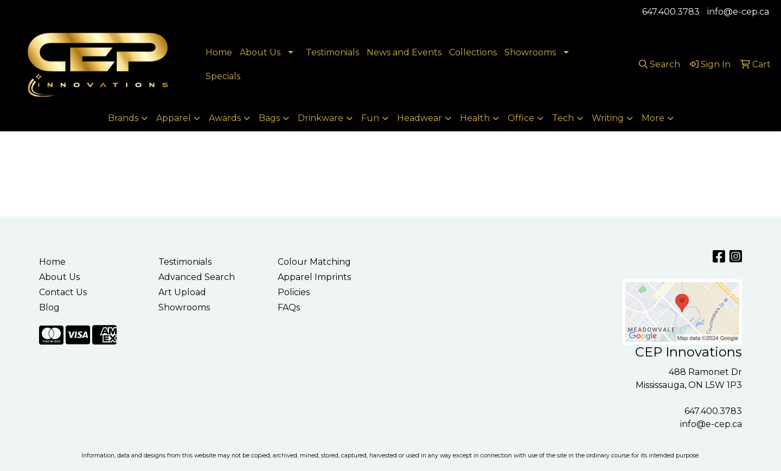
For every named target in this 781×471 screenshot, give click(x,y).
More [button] (653, 118)
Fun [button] (370, 118)
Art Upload (182, 292)
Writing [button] (608, 118)
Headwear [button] (419, 118)
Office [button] (521, 118)
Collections (473, 52)
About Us (260, 52)
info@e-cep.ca (738, 12)
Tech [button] (563, 118)
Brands (123, 118)
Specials (223, 76)
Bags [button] (269, 118)
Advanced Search (196, 277)
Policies (294, 292)
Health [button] (475, 118)
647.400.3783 (671, 12)
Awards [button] (225, 118)
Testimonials (332, 52)
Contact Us (63, 292)
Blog (49, 307)
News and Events (404, 52)
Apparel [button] (173, 118)
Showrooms (530, 52)
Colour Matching (314, 262)
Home (219, 52)
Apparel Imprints (314, 277)
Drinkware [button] (320, 118)
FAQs (289, 307)
